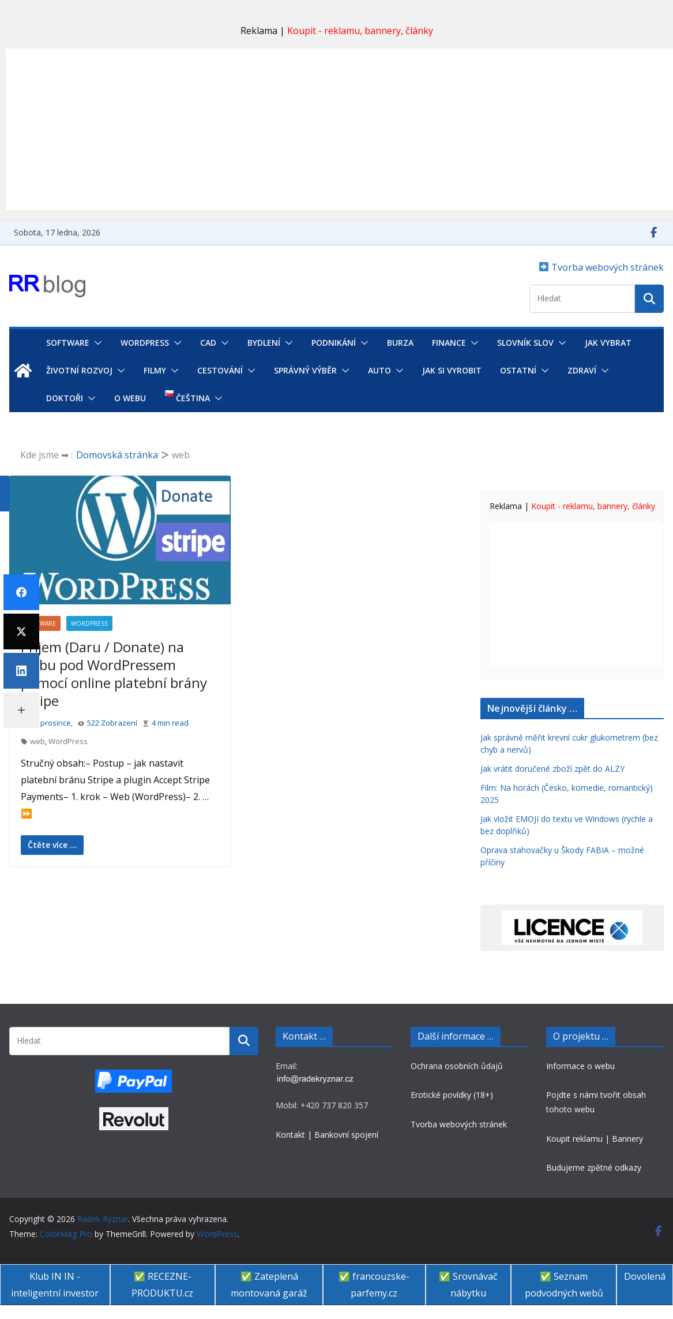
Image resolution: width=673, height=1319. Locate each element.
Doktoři (64, 398)
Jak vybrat (608, 342)
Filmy (155, 370)
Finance (449, 342)
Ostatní (518, 370)
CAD (208, 342)
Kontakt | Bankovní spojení (327, 1134)
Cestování (220, 370)
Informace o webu (580, 1065)
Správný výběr (305, 370)
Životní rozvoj (79, 370)
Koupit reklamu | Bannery (594, 1138)
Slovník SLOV (525, 342)
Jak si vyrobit (452, 370)
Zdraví (581, 370)
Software (67, 342)
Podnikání (333, 342)
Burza (400, 342)
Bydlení (263, 342)
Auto (379, 370)
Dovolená (645, 1276)
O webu (130, 398)
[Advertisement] (339, 129)
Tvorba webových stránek (606, 267)
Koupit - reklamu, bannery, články (360, 30)
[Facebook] (21, 592)
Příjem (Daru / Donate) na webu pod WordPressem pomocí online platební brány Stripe (114, 674)
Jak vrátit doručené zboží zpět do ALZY (552, 768)
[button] (95, 343)
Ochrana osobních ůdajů (457, 1065)
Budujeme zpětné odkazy (593, 1167)
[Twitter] (21, 631)
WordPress (145, 342)
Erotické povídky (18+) (452, 1094)
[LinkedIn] (21, 671)
